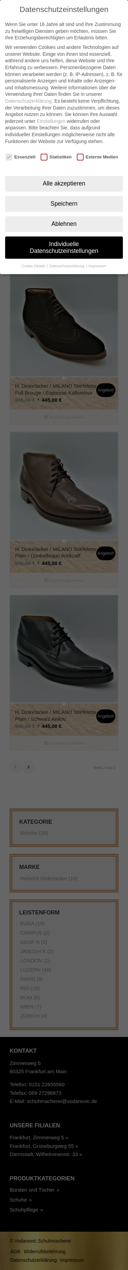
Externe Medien (97, 146)
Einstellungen (51, 110)
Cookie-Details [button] (34, 255)
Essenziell (20, 146)
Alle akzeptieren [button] (64, 172)
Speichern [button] (64, 192)
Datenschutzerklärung (28, 90)
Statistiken (56, 146)
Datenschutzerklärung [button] (67, 255)
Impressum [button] (97, 255)
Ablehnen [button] (64, 212)
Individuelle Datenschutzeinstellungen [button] (64, 236)
